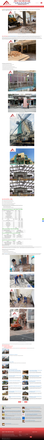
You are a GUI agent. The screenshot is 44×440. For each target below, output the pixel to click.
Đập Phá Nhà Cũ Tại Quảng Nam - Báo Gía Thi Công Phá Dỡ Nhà (9, 369)
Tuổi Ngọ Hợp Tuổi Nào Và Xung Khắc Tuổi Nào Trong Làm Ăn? (32, 410)
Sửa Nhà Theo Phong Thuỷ (8, 423)
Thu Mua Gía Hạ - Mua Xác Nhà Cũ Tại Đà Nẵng (14, 380)
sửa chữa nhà (5, 253)
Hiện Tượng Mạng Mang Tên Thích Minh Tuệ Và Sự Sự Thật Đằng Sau (13, 410)
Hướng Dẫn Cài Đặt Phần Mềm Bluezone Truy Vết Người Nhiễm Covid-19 (33, 417)
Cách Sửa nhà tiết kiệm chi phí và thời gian (30, 420)
